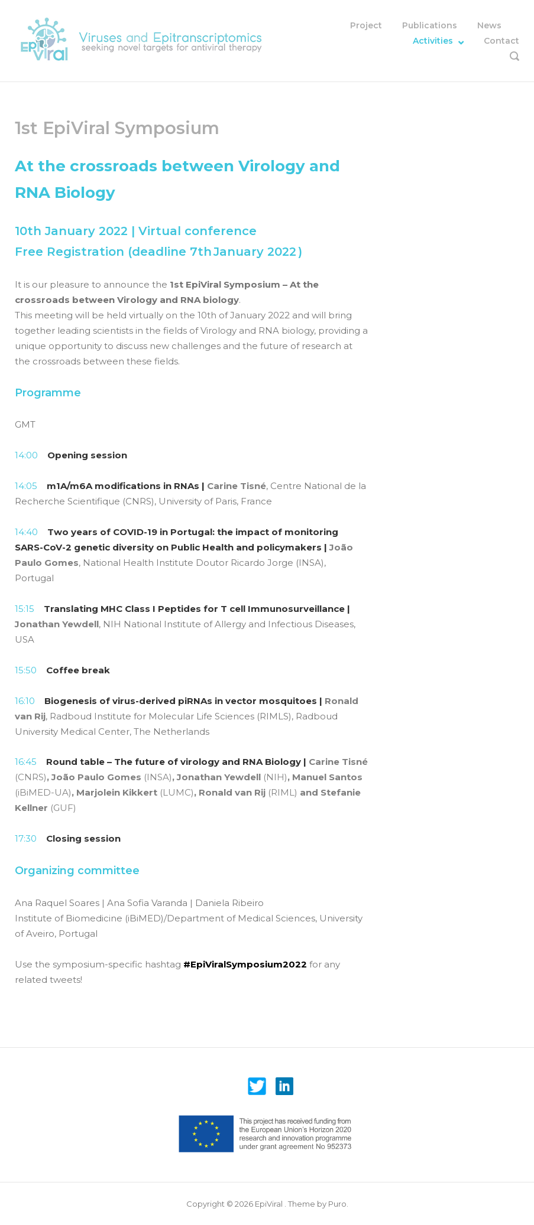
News (489, 25)
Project (366, 25)
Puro (337, 1203)
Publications (429, 25)
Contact (501, 40)
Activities (433, 40)
